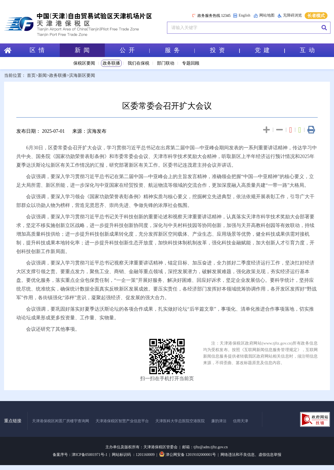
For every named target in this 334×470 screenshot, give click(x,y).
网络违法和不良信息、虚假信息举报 (250, 455)
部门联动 (165, 63)
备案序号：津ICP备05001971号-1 (80, 455)
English (241, 15)
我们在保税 (138, 63)
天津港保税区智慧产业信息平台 (122, 421)
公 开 (135, 50)
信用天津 (240, 421)
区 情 (37, 50)
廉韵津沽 (218, 421)
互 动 (307, 50)
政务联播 (111, 63)
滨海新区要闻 (82, 75)
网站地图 (264, 15)
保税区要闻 (84, 63)
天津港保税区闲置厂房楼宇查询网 (60, 421)
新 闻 (82, 50)
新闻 (42, 75)
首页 (31, 75)
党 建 (270, 50)
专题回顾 (190, 63)
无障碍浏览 (290, 15)
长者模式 (316, 15)
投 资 (225, 50)
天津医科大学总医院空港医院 (180, 421)
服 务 (180, 50)
